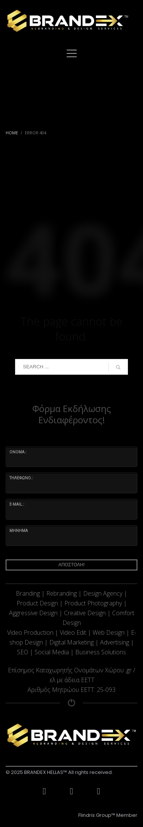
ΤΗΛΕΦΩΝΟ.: (21, 478)
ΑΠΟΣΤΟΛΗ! (71, 564)
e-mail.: (16, 504)
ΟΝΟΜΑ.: (17, 452)
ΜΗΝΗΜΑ (18, 531)
